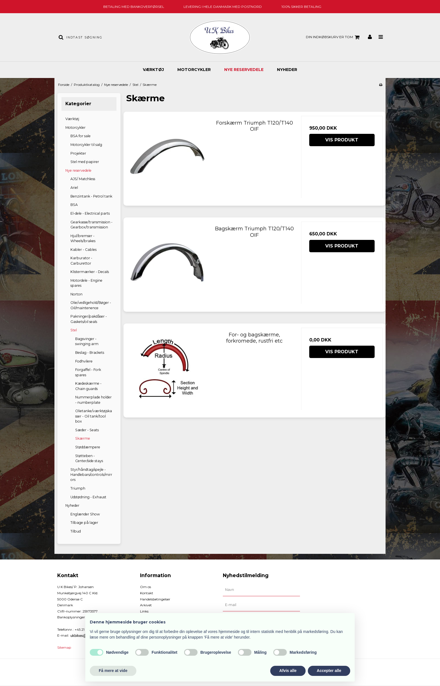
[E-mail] (261, 604)
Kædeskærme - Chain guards (88, 386)
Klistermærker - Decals (89, 272)
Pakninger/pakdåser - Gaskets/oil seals (88, 319)
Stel (73, 330)
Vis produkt (341, 140)
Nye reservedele (243, 69)
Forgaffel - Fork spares (88, 372)
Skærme (82, 438)
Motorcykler (194, 69)
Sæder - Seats (87, 430)
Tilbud (75, 531)
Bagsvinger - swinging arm (86, 341)
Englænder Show (85, 514)
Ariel (74, 187)
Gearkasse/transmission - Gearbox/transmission (91, 224)
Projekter (78, 153)
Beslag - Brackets (89, 352)
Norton (76, 294)
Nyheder (287, 69)
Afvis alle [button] (287, 670)
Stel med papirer (84, 162)
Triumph (77, 488)
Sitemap (64, 647)
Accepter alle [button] (329, 670)
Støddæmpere (87, 447)
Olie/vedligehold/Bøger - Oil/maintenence (90, 305)
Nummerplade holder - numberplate (93, 399)
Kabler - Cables (83, 249)
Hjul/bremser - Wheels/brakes (82, 238)
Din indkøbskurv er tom (333, 37)
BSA (74, 205)
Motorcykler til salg (86, 145)
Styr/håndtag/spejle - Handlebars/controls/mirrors (91, 474)
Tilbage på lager (84, 522)
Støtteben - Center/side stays (89, 458)
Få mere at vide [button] (113, 670)
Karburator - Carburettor (81, 260)
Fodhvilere (84, 361)
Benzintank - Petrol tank (91, 196)
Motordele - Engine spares (86, 283)
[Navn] (261, 589)
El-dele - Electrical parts (90, 213)
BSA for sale (80, 136)
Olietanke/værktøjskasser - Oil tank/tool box (93, 416)
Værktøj (153, 69)
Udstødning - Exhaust (88, 497)
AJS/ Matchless (82, 179)
